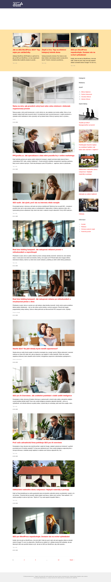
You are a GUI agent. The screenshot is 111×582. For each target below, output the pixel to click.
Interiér (14, 119)
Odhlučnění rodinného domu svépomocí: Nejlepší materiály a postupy (41, 490)
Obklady (81, 214)
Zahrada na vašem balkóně (88, 194)
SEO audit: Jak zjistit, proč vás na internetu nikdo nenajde (36, 203)
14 (58, 560)
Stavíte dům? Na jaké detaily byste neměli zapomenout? (35, 349)
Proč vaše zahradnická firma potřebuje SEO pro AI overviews (37, 443)
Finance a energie (16, 312)
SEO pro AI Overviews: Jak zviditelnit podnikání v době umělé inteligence (42, 396)
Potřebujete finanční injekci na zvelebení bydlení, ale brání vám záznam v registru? (88, 147)
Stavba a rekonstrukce (17, 359)
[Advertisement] (55, 19)
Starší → (72, 560)
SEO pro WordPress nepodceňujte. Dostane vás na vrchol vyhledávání (83, 52)
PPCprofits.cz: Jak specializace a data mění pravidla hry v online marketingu (43, 156)
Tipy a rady (15, 63)
